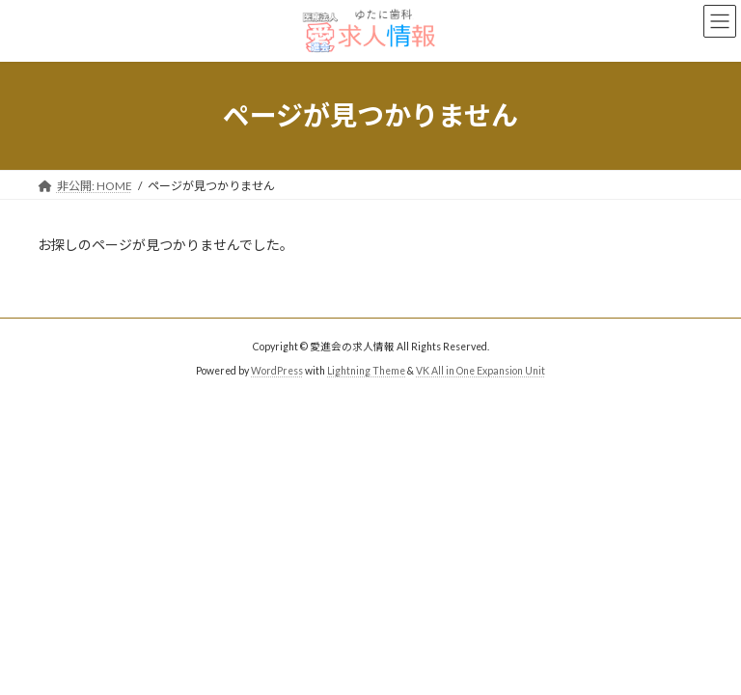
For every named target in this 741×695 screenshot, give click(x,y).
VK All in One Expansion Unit (480, 370)
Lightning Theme (366, 370)
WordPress (277, 370)
